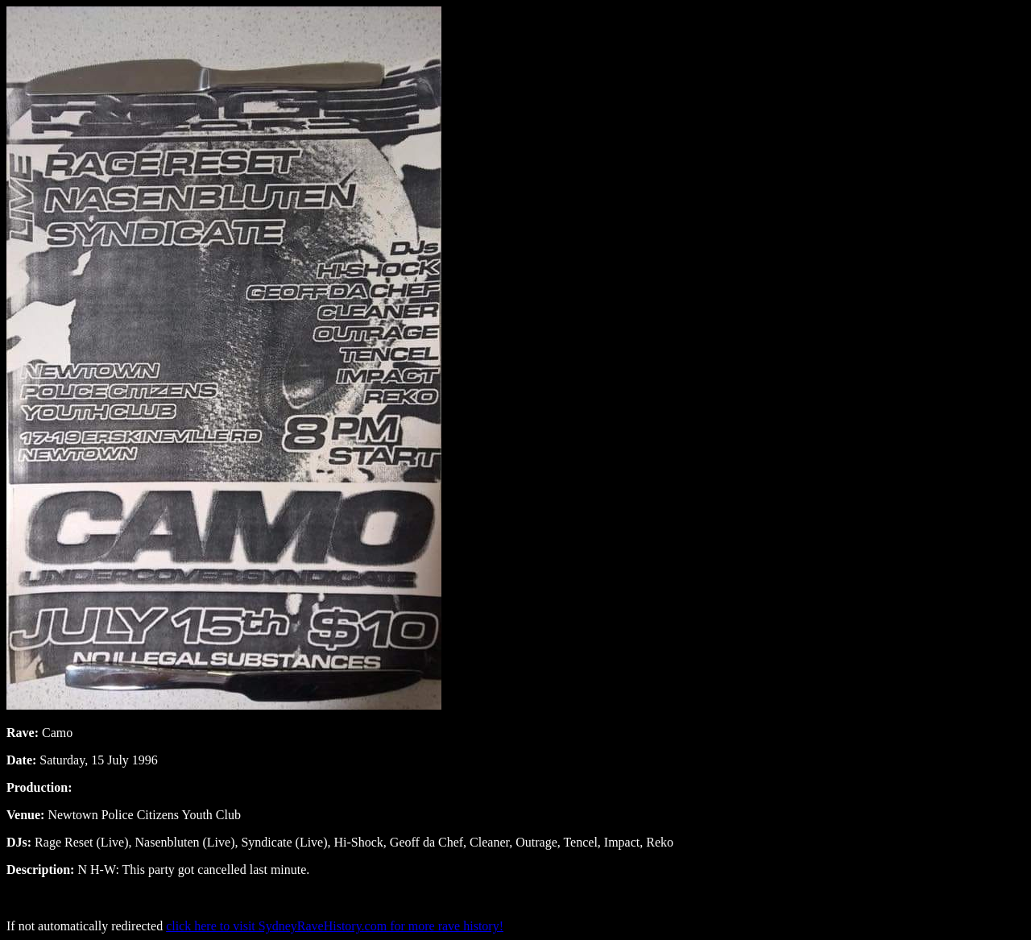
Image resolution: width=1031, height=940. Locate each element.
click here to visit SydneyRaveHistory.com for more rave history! (334, 926)
